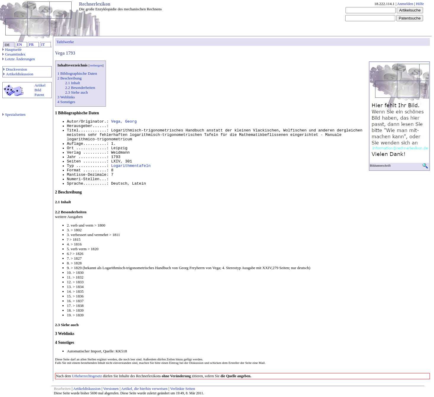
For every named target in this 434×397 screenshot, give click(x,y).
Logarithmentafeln (131, 166)
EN (19, 44)
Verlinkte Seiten (182, 388)
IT (43, 44)
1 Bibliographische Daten (77, 73)
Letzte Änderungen (18, 59)
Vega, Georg (124, 121)
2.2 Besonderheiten (80, 87)
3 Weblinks (66, 97)
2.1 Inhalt (72, 83)
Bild (37, 90)
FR (31, 44)
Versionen (111, 388)
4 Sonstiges (66, 102)
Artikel (39, 85)
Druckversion (15, 69)
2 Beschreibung (69, 78)
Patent (39, 94)
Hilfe (420, 3)
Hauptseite (12, 49)
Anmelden (405, 3)
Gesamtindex (13, 54)
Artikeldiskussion (18, 74)
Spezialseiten (13, 114)
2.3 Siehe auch (76, 92)
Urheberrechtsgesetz (87, 376)
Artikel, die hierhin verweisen (144, 388)
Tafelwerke (65, 42)
